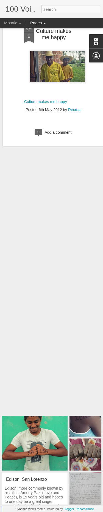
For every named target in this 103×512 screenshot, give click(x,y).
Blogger (69, 509)
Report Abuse (85, 509)
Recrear (75, 97)
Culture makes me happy (45, 89)
